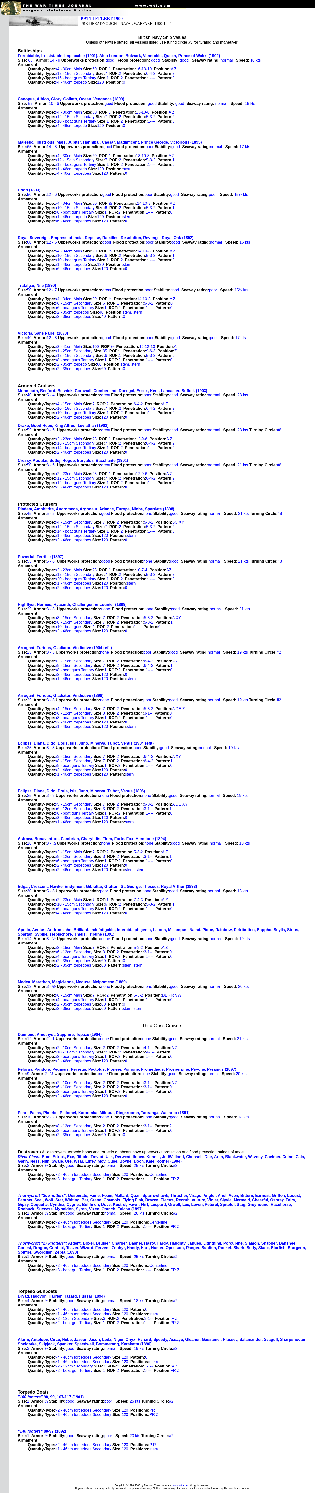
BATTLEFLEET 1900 (101, 18)
